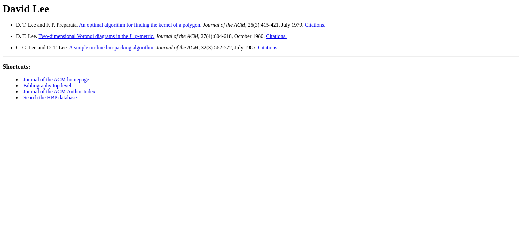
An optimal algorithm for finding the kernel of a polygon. (140, 25)
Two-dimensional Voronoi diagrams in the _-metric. (96, 36)
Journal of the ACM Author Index (59, 91)
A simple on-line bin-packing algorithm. (111, 47)
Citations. (315, 25)
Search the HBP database (50, 97)
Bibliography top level (47, 85)
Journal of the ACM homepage (56, 79)
